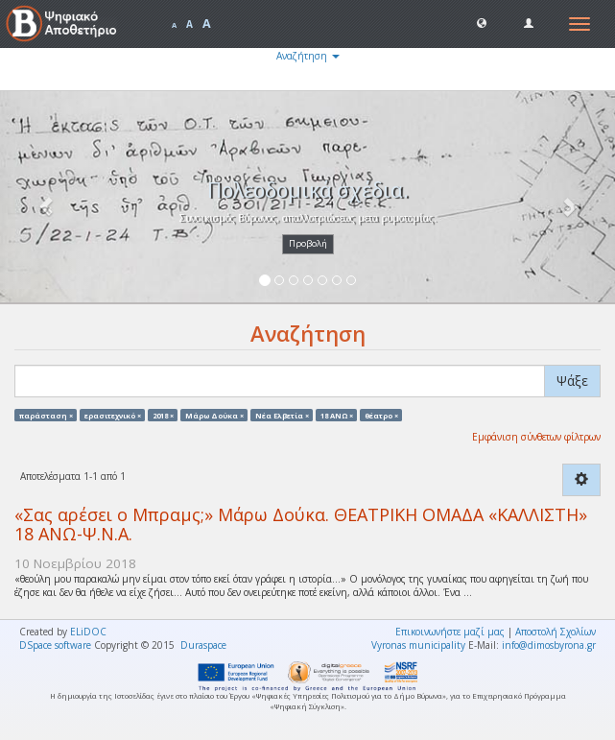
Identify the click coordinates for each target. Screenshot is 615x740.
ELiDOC (88, 631)
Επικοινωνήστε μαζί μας (450, 631)
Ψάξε (572, 380)
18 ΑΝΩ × (336, 414)
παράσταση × (46, 414)
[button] (481, 22)
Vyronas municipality (418, 645)
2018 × (163, 414)
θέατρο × (381, 414)
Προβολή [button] (308, 243)
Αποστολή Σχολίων (555, 631)
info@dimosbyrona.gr (549, 645)
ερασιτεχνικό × (112, 414)
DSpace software (55, 645)
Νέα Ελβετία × (282, 414)
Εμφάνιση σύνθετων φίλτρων (536, 436)
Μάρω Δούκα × (214, 414)
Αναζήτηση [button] (308, 55)
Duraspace (203, 645)
